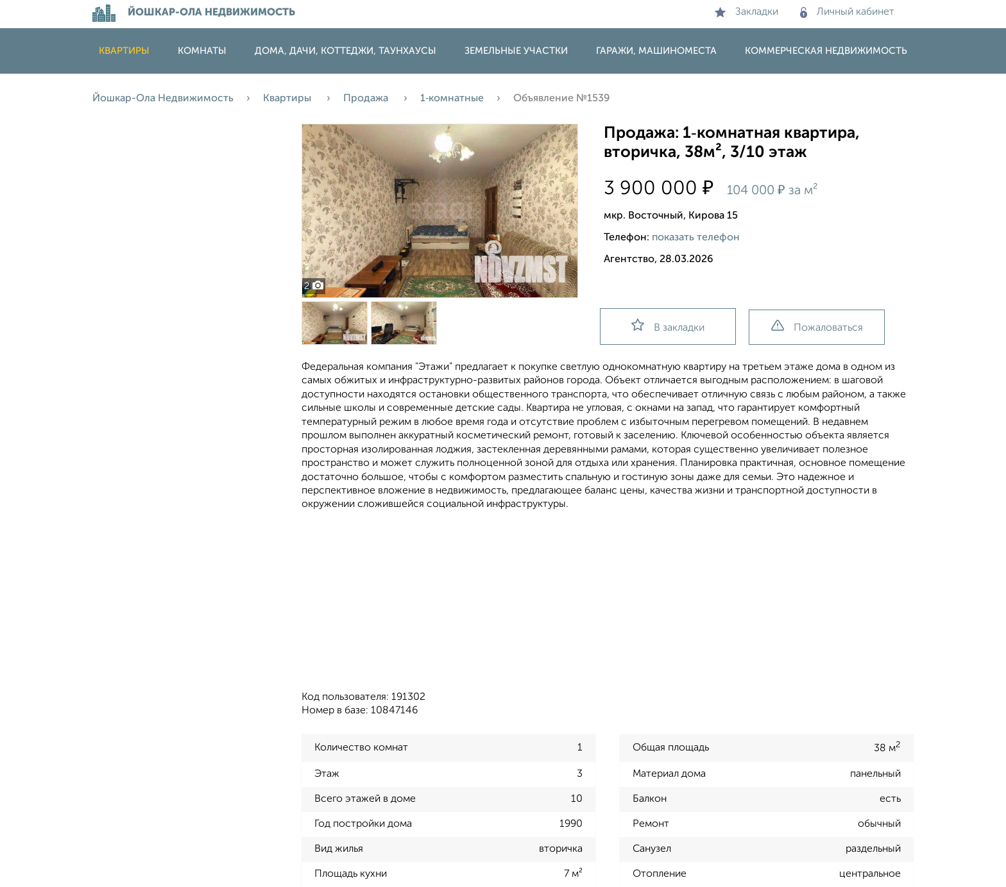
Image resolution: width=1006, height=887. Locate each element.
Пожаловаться (817, 326)
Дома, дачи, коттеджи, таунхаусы (345, 51)
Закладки (746, 12)
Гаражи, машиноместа (656, 51)
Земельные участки (516, 51)
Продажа (367, 99)
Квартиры (124, 51)
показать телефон (696, 238)
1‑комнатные (452, 99)
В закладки (667, 326)
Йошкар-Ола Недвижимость (163, 99)
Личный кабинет (847, 12)
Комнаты (202, 51)
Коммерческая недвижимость (826, 51)
